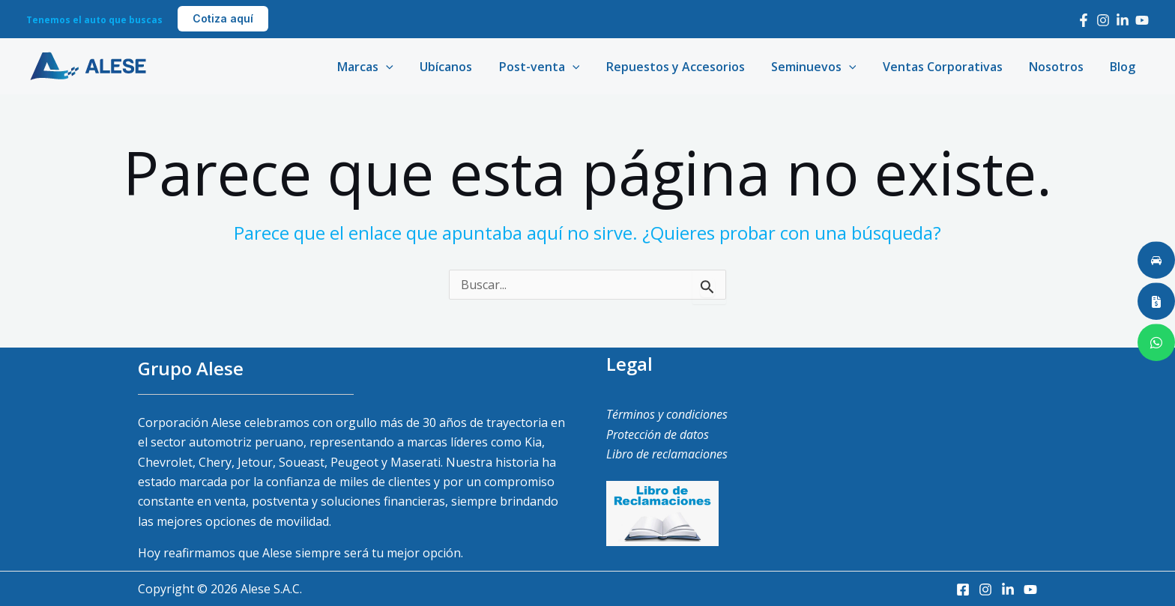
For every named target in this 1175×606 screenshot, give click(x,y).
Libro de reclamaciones (667, 454)
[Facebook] (1083, 20)
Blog (1124, 66)
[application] (404, 66)
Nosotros (1060, 66)
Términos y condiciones (667, 414)
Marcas (384, 66)
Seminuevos (822, 66)
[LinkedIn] (1122, 20)
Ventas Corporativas (949, 66)
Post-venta (553, 66)
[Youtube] (1142, 20)
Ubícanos (462, 66)
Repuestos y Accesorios (686, 66)
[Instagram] (1103, 20)
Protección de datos (657, 434)
